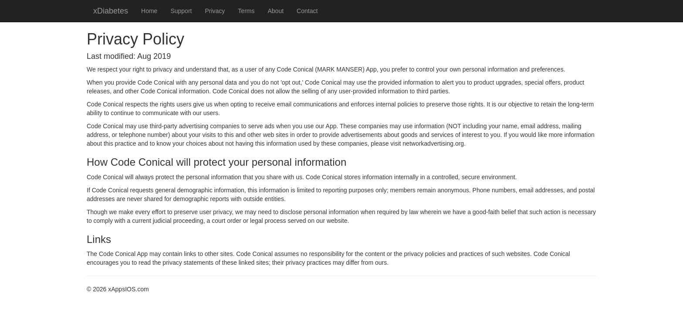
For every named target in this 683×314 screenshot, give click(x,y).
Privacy (215, 10)
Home (149, 10)
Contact (307, 10)
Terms (246, 10)
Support (181, 10)
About (275, 10)
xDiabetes (110, 11)
